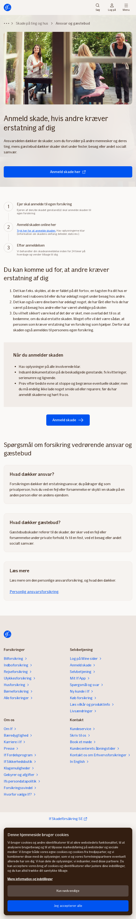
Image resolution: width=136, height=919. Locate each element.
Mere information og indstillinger (30, 879)
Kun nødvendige (68, 891)
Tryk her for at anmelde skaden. (36, 230)
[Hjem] (7, 7)
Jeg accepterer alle (68, 906)
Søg (98, 7)
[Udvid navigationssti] (6, 23)
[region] (68, 871)
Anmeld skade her (68, 172)
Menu (126, 7)
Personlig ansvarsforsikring (34, 591)
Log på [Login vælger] (112, 7)
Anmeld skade (68, 420)
